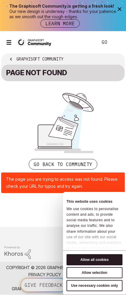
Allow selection (94, 273)
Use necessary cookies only (94, 286)
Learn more (60, 23)
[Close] (119, 9)
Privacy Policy (44, 274)
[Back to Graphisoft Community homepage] (35, 41)
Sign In (117, 42)
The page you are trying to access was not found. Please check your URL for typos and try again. (62, 183)
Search (84, 42)
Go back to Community (63, 164)
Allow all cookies (94, 260)
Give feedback (44, 285)
